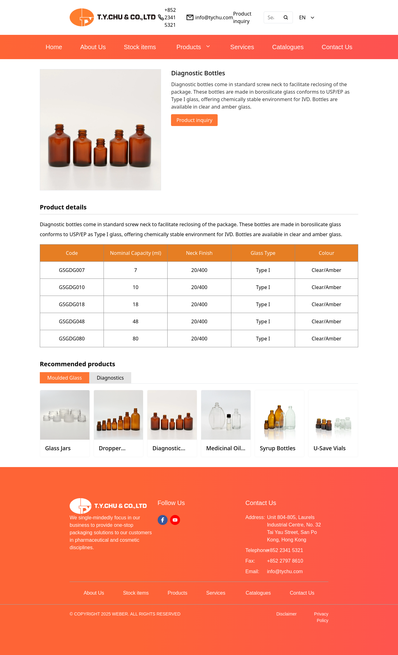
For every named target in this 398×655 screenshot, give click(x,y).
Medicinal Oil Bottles (223, 451)
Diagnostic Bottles (166, 451)
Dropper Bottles (110, 451)
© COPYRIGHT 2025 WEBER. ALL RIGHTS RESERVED (125, 613)
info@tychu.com (214, 17)
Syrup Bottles (278, 448)
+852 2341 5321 (170, 17)
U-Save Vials (329, 448)
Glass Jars (58, 448)
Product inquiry (194, 120)
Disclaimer (286, 613)
